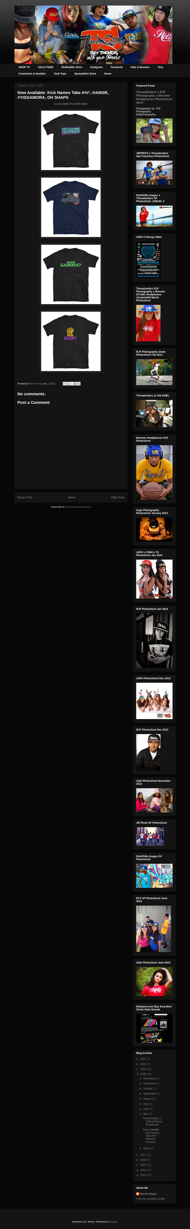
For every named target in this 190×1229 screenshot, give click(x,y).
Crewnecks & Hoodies (32, 73)
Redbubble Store (71, 67)
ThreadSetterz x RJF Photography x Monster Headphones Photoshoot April (154, 97)
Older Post (117, 497)
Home (107, 73)
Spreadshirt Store (85, 73)
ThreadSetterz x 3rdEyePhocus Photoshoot (152, 1121)
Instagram (96, 67)
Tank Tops (60, 73)
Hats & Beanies (140, 67)
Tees (160, 67)
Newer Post (24, 497)
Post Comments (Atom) (78, 506)
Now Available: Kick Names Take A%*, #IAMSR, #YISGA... (151, 1136)
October (148, 1088)
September (150, 1093)
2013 (143, 1175)
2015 (143, 1164)
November (149, 1083)
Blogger (113, 1221)
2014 (143, 1170)
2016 (143, 1159)
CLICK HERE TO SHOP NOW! (71, 104)
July (146, 1103)
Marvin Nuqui (148, 1193)
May (146, 1113)
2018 (143, 1074)
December (149, 1078)
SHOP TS (24, 67)
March (147, 1148)
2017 (143, 1154)
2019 (143, 1068)
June (146, 1108)
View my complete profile (150, 1198)
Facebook (117, 67)
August (147, 1098)
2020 (143, 1063)
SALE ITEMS (45, 67)
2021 (143, 1058)
